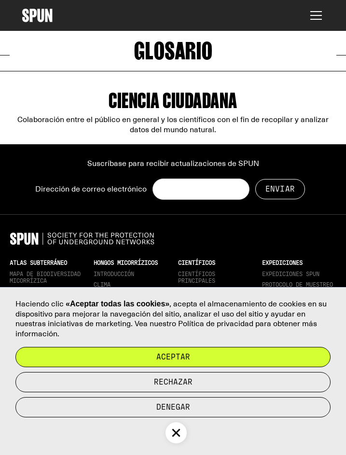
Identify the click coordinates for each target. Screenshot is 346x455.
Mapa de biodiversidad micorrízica (45, 277)
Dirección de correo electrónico (91, 189)
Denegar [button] (173, 407)
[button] (314, 15)
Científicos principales (196, 277)
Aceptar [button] (173, 356)
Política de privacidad (215, 324)
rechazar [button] (173, 381)
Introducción (114, 274)
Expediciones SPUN (290, 274)
